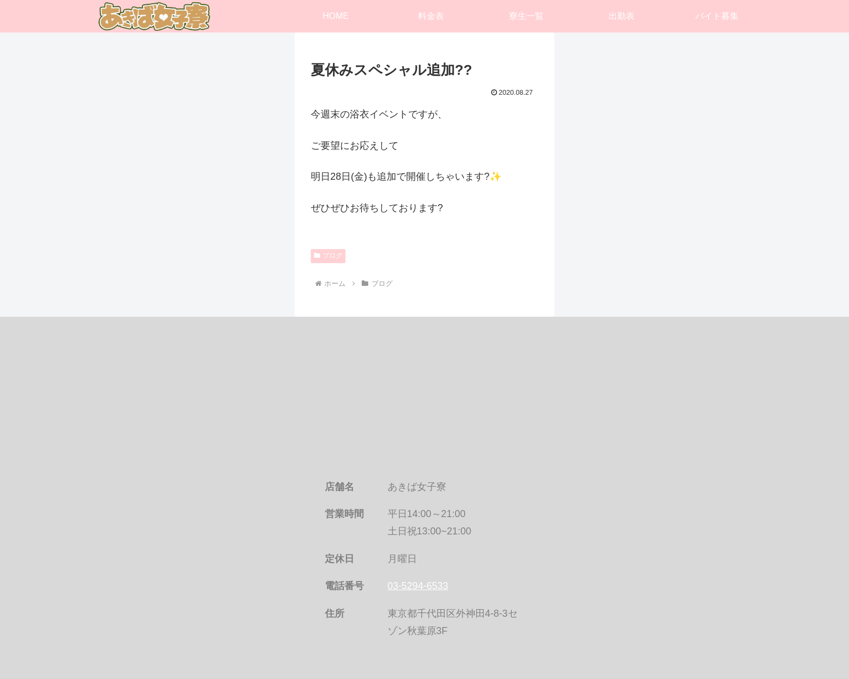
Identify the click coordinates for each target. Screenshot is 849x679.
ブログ (328, 255)
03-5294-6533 (418, 585)
